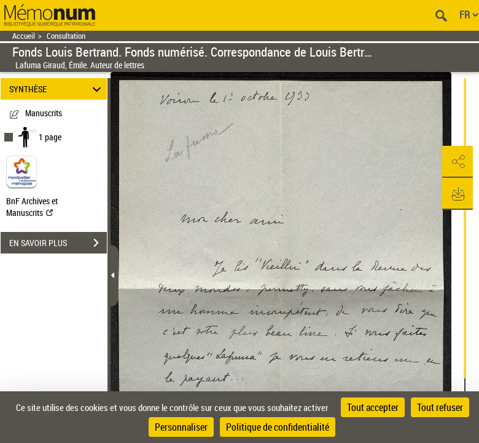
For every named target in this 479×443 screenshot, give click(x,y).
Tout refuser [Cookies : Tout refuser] (440, 407)
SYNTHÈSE (57, 89)
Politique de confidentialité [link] (277, 427)
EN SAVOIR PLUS (58, 243)
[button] (457, 162)
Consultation (66, 36)
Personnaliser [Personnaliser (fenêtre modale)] (181, 427)
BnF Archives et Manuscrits (32, 206)
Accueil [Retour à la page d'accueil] (23, 36)
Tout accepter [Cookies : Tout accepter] (373, 407)
